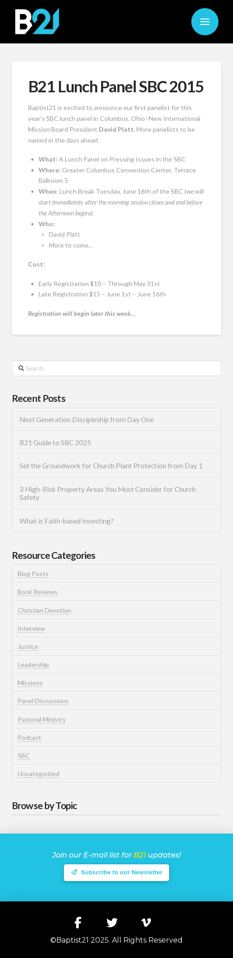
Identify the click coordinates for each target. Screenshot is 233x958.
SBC (24, 755)
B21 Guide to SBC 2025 (55, 442)
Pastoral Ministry (42, 719)
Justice (28, 646)
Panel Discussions (43, 701)
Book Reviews (38, 592)
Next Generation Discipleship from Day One (86, 419)
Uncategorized (38, 773)
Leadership (33, 664)
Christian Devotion (44, 610)
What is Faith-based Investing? (66, 521)
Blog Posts (33, 573)
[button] (204, 21)
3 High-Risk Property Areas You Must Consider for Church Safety (107, 493)
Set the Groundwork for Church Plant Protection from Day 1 (111, 466)
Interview (31, 628)
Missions (30, 682)
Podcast (29, 737)
